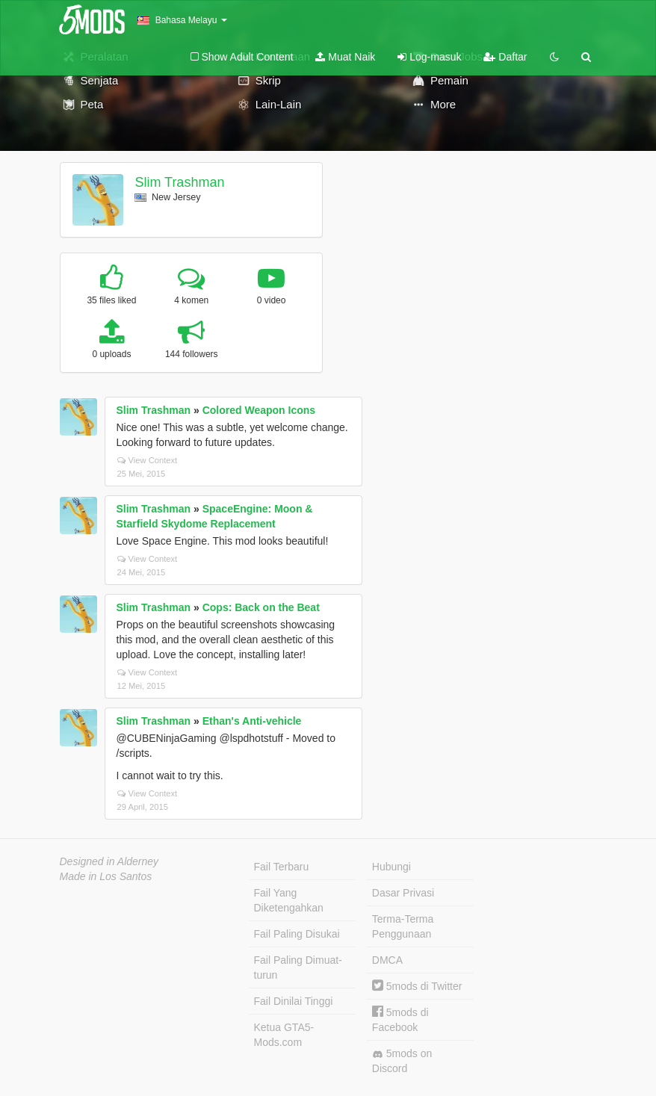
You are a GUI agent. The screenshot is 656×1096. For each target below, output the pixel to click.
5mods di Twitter (417, 986)
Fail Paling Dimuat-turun (298, 967)
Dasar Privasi (403, 893)
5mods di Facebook (400, 1019)
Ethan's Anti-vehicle (252, 721)
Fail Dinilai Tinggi (293, 1001)
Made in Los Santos (106, 876)
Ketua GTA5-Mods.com (284, 1034)
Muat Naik (345, 57)
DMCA (387, 960)
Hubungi (391, 867)
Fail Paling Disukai (297, 934)
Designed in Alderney (109, 861)
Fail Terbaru (281, 867)
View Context (147, 460)
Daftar (505, 57)
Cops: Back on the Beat (261, 607)
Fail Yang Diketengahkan (289, 900)
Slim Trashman (179, 182)
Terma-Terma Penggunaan (402, 926)
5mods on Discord (402, 1060)
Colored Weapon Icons (258, 410)
